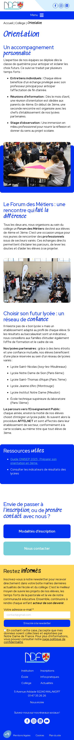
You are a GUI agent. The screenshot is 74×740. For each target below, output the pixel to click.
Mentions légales (21, 735)
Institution (27, 670)
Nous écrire (37, 702)
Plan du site (55, 735)
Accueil (8, 23)
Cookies (40, 735)
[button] (37, 15)
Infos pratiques (50, 677)
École (24, 677)
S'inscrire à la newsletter (37, 623)
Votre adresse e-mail (19, 609)
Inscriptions (47, 670)
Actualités (47, 683)
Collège (20, 23)
